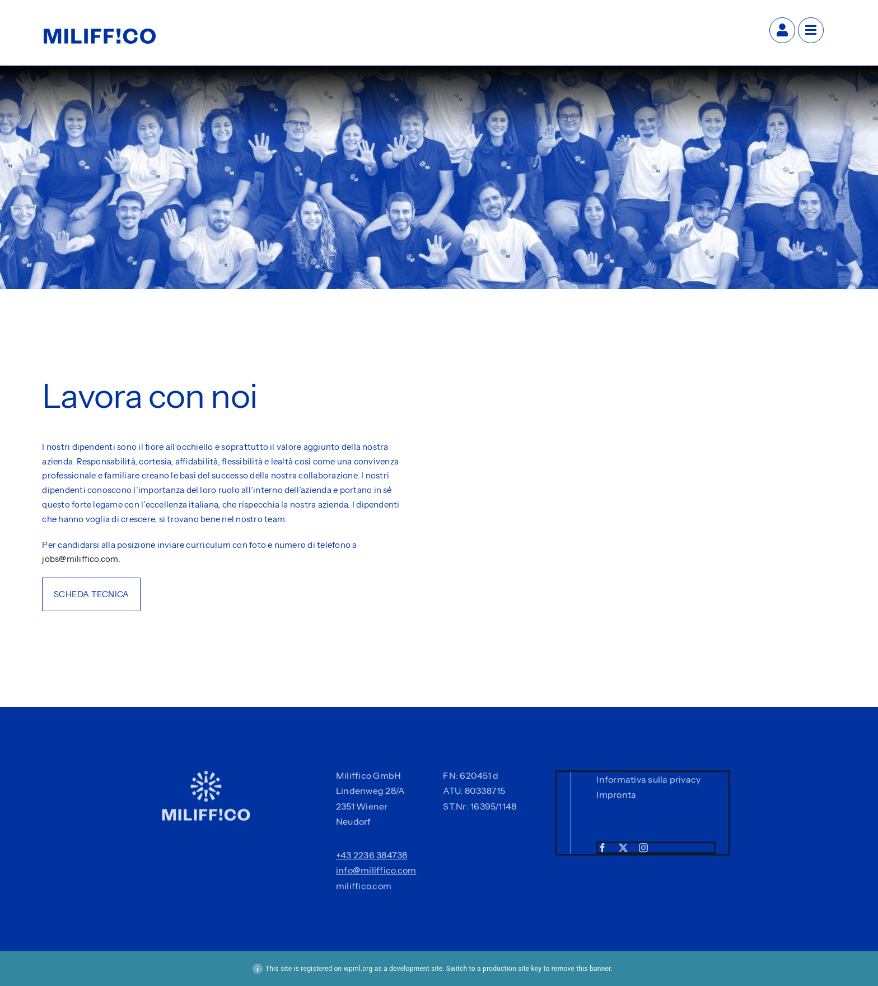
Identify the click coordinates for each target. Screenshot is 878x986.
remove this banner (581, 969)
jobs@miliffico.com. (81, 559)
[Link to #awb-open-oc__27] (811, 30)
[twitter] (623, 849)
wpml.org (358, 969)
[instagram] (643, 849)
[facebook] (602, 849)
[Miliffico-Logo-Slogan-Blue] (100, 33)
